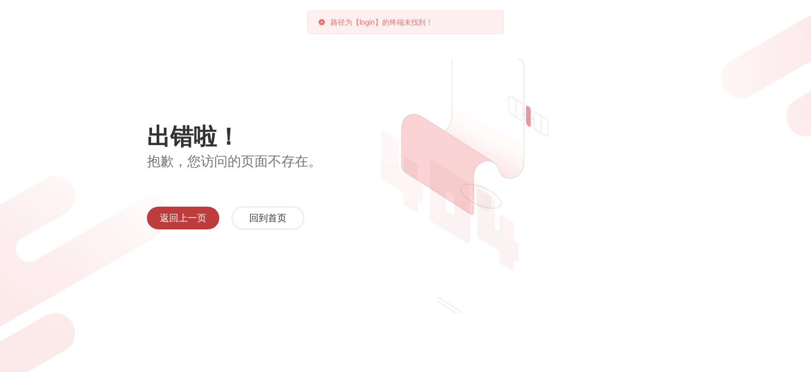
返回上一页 (183, 218)
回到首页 (268, 218)
